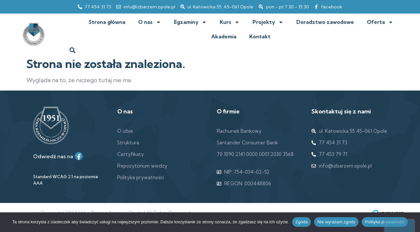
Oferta (380, 22)
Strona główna (107, 22)
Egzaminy (190, 22)
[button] (72, 50)
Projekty (268, 22)
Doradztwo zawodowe (325, 22)
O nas (149, 22)
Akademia (223, 36)
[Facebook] (79, 156)
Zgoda (301, 221)
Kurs (230, 22)
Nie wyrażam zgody (336, 221)
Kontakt (260, 36)
